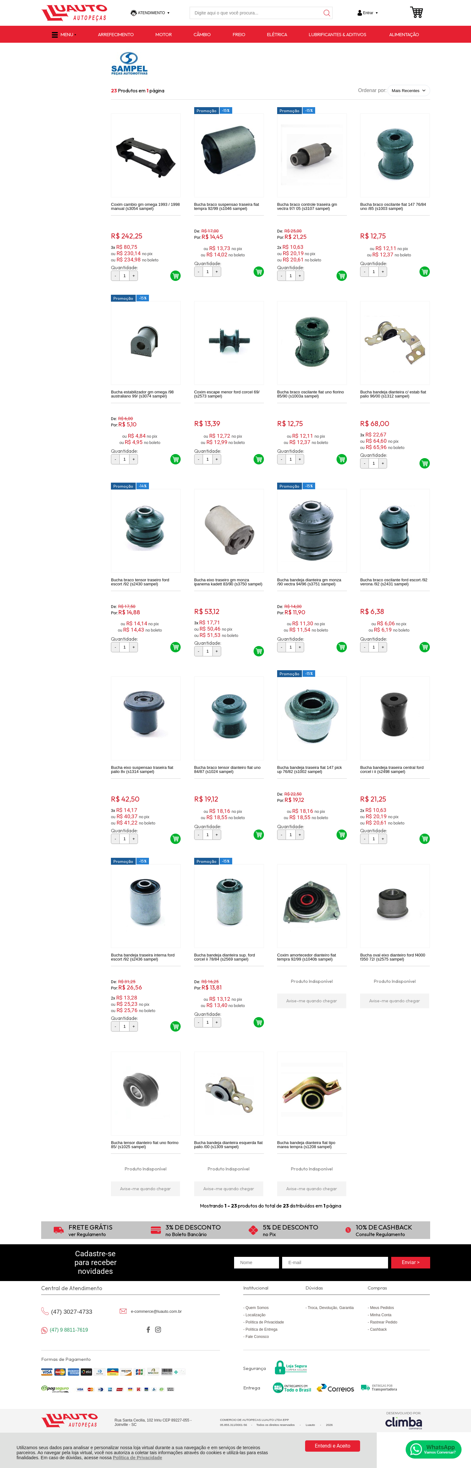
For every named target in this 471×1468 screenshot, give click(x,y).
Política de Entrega (261, 1340)
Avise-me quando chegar (311, 1010)
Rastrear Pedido (383, 1333)
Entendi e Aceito (332, 1446)
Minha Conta (381, 1325)
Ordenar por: (372, 90)
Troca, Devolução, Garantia (330, 1318)
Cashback (378, 1340)
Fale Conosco (257, 1347)
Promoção (206, 112)
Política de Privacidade (137, 1457)
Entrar (368, 13)
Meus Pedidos (382, 1318)
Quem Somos (257, 1318)
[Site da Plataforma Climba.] (403, 1431)
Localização (256, 1325)
